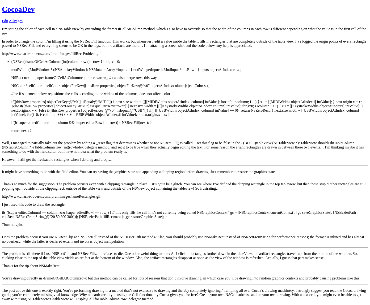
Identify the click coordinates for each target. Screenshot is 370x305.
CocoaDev (18, 9)
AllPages (16, 21)
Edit (5, 21)
